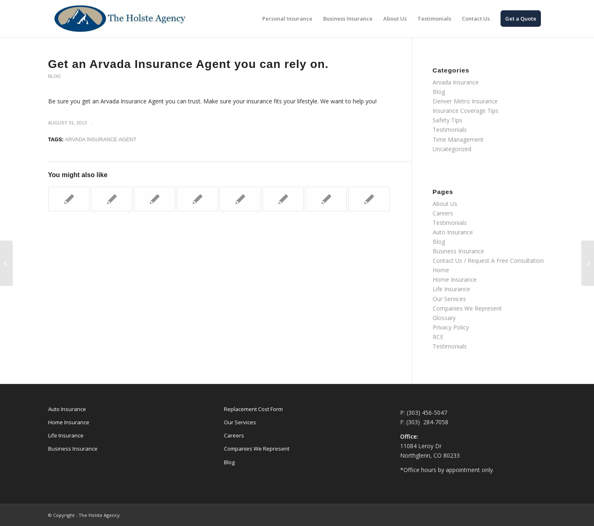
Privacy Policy (451, 327)
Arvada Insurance (456, 82)
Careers (443, 213)
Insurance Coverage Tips (465, 111)
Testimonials (450, 129)
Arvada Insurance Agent (101, 140)
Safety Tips (447, 120)
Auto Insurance (453, 232)
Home (441, 270)
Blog (54, 76)
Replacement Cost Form (253, 409)
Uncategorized (452, 149)
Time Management (458, 139)
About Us (445, 204)
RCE (438, 337)
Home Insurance (455, 279)
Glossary (444, 318)
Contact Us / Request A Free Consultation (488, 260)
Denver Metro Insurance (465, 101)
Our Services (449, 299)
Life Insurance (451, 289)
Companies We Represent (467, 308)
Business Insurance (458, 251)
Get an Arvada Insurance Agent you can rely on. (188, 64)
